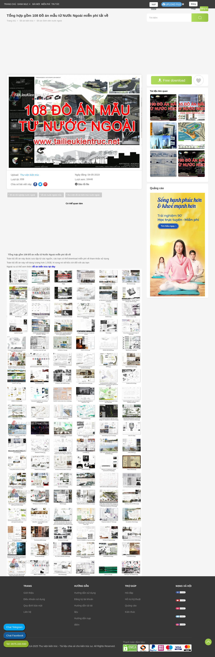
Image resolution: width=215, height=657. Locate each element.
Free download (171, 80)
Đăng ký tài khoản (83, 599)
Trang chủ (11, 21)
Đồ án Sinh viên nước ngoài (49, 21)
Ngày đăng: (81, 174)
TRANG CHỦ (10, 4)
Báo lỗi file (83, 184)
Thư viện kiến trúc (29, 175)
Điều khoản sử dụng (34, 599)
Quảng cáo (131, 605)
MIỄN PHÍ (45, 4)
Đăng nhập (193, 4)
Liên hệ (27, 612)
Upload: (15, 175)
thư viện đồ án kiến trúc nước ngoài (83, 195)
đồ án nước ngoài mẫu (51, 195)
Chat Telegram (14, 627)
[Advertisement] (107, 49)
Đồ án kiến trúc (26, 21)
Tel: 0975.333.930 (16, 643)
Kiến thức (130, 612)
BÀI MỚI (36, 4)
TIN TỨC (55, 4)
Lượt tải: (15, 179)
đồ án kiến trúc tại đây (43, 266)
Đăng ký (204, 9)
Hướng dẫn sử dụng (85, 593)
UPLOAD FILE (171, 4)
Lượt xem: (80, 179)
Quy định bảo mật (33, 605)
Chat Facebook (14, 635)
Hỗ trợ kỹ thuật (133, 599)
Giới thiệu (29, 593)
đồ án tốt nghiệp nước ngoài (22, 195)
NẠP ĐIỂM (153, 5)
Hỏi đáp (129, 593)
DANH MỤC (22, 4)
